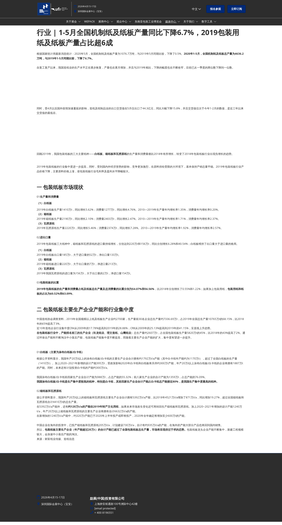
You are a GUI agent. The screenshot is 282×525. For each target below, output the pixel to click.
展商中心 (104, 25)
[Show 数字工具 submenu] (215, 25)
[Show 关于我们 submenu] (197, 25)
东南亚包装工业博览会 (148, 25)
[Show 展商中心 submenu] (112, 25)
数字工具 (207, 25)
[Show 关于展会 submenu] (79, 25)
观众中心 (122, 25)
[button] (215, 11)
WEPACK (89, 25)
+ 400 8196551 (104, 516)
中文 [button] (196, 11)
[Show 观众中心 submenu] (130, 25)
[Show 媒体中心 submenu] (179, 25)
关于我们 (189, 25)
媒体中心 (171, 25)
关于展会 (72, 25)
